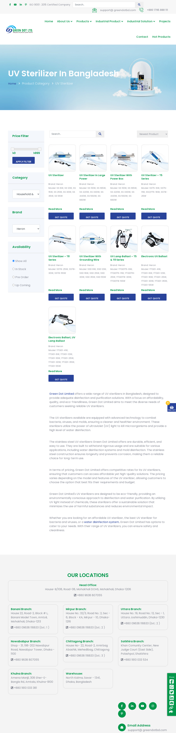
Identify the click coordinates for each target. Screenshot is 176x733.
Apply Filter (23, 161)
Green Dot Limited (61, 394)
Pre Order (22, 277)
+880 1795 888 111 (157, 10)
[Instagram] (153, 706)
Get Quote (61, 217)
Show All (20, 261)
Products (82, 21)
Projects (164, 21)
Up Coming (22, 285)
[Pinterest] (122, 714)
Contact (142, 37)
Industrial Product (108, 21)
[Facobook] (122, 706)
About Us (63, 21)
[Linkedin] (132, 706)
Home (49, 21)
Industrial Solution (139, 21)
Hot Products (161, 37)
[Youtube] (142, 706)
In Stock (20, 269)
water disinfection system (101, 522)
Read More (55, 209)
